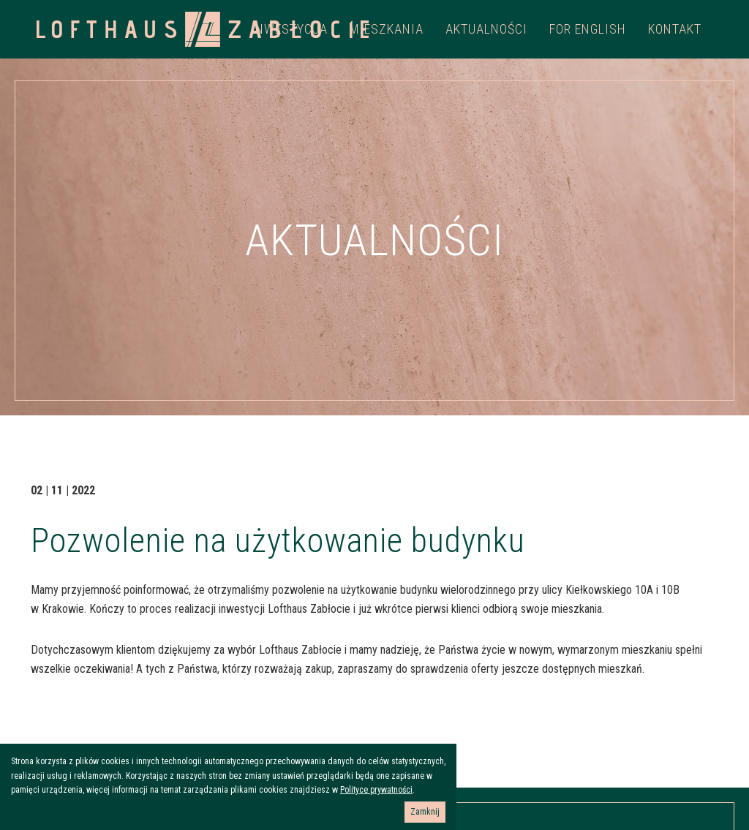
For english (587, 29)
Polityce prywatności (376, 790)
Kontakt (674, 29)
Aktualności (486, 29)
